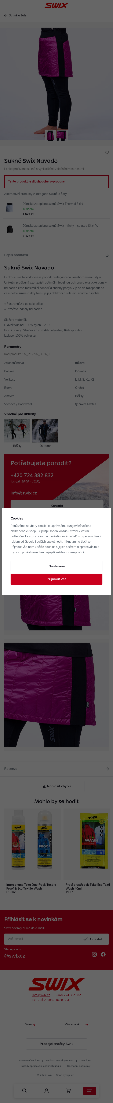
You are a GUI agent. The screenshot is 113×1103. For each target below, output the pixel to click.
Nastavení (56, 566)
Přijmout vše (56, 579)
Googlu (29, 542)
